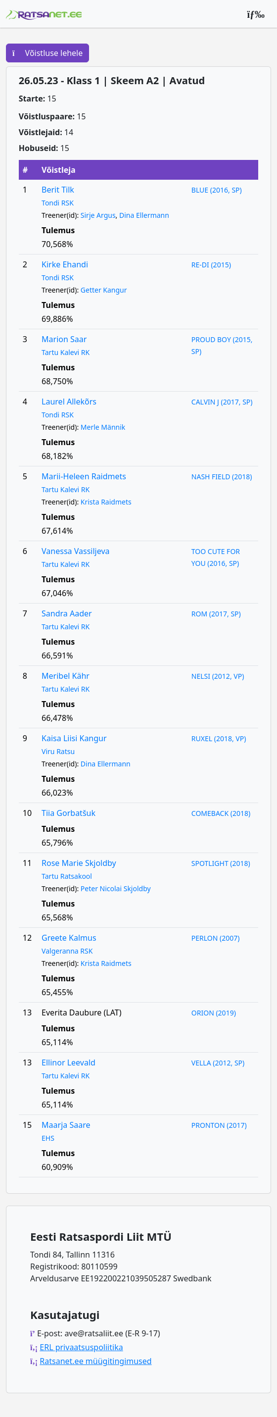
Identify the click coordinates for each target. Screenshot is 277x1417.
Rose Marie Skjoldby (79, 863)
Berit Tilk (58, 189)
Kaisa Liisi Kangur (74, 738)
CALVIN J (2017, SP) (222, 401)
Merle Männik (103, 427)
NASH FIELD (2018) (221, 476)
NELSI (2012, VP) (217, 676)
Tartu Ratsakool (67, 876)
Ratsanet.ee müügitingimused (95, 1361)
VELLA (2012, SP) (217, 1062)
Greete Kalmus (69, 937)
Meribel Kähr (66, 675)
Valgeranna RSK (67, 951)
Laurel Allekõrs (69, 401)
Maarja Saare (66, 1124)
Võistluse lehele (47, 53)
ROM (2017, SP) (216, 613)
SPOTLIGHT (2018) (220, 863)
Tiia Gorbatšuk (68, 813)
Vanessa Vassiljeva (75, 551)
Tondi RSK (58, 202)
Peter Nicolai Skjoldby (116, 888)
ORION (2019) (213, 1012)
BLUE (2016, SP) (216, 190)
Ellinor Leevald (68, 1062)
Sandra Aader (67, 613)
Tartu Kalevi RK (66, 352)
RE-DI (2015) (211, 264)
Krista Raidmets (106, 501)
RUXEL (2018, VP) (218, 738)
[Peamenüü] (255, 13)
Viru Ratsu (58, 751)
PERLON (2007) (215, 938)
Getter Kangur (104, 290)
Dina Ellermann (144, 215)
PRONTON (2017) (219, 1125)
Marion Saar (64, 339)
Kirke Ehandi (65, 264)
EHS (48, 1138)
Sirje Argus (98, 215)
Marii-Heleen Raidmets (84, 476)
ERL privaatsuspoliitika (81, 1347)
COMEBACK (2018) (220, 813)
